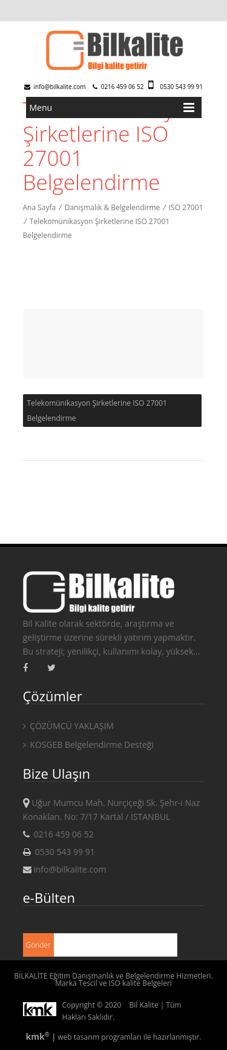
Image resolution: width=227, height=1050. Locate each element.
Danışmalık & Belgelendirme (112, 207)
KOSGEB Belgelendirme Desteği (88, 744)
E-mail (35, 923)
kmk (38, 1036)
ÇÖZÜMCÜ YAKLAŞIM (68, 725)
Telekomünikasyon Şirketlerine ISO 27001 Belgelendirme (97, 410)
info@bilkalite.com (55, 86)
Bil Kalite (144, 1005)
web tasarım (78, 1037)
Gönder (38, 945)
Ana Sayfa (39, 207)
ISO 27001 (186, 207)
